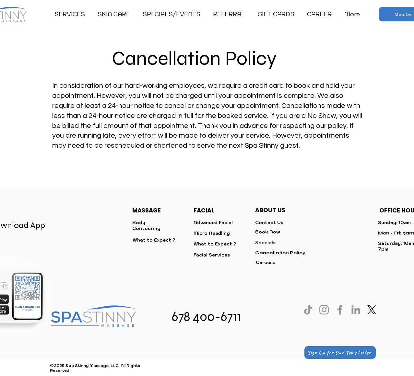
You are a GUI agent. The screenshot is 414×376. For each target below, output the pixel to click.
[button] (69, 14)
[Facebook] (340, 309)
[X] (371, 309)
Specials (265, 242)
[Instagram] (324, 309)
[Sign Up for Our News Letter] (340, 352)
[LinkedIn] (355, 309)
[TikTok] (308, 309)
